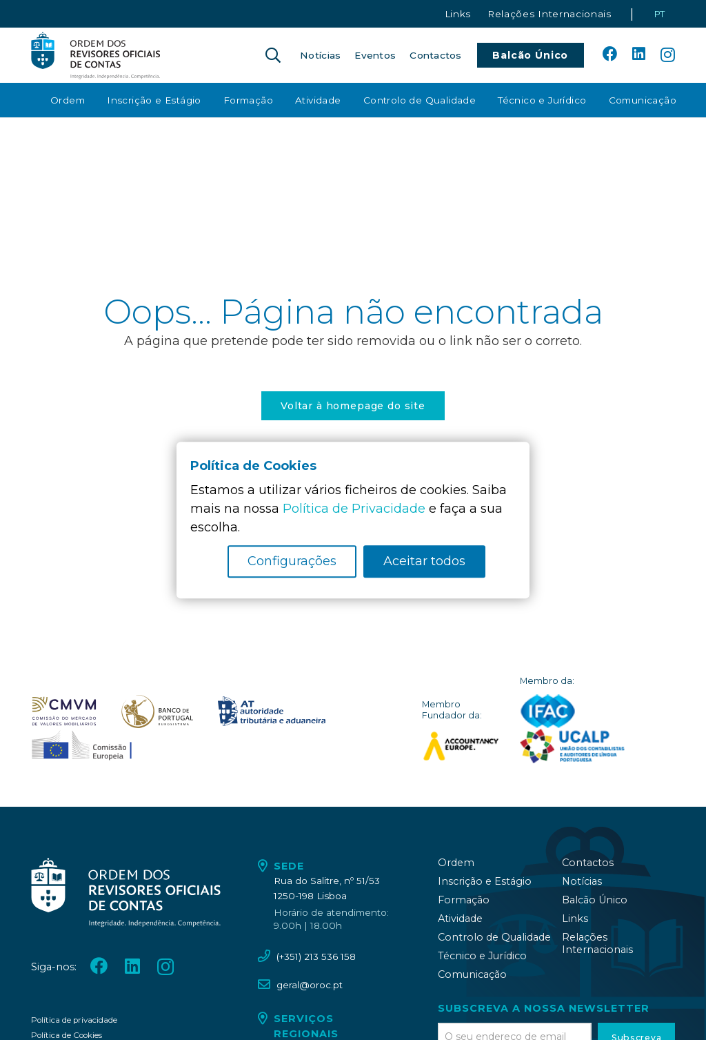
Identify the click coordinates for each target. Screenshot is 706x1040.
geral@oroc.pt (309, 984)
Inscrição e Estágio (485, 881)
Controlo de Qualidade (494, 937)
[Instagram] (667, 55)
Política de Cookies (66, 1035)
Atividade (460, 918)
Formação (464, 900)
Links (575, 918)
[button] (273, 55)
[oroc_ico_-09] (271, 711)
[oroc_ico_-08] (157, 711)
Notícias (582, 881)
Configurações (292, 561)
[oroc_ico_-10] (81, 746)
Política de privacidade (74, 1020)
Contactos (588, 862)
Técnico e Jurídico (482, 956)
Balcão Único (594, 900)
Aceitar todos (424, 561)
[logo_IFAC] (548, 711)
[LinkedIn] (638, 54)
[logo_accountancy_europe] (461, 746)
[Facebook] (610, 54)
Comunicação (472, 974)
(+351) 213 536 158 (316, 956)
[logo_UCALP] (572, 746)
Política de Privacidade (354, 508)
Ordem (456, 862)
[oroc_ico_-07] (64, 711)
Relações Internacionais (597, 943)
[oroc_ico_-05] (96, 55)
